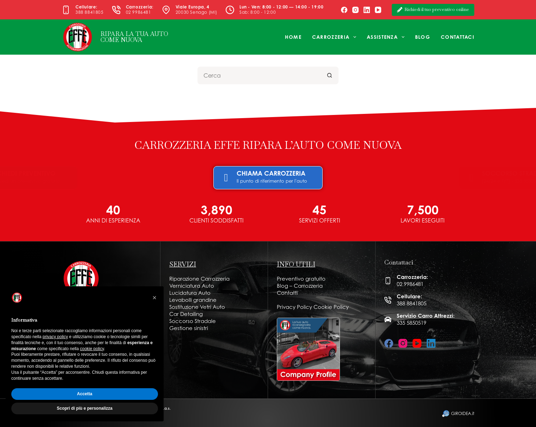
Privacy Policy (294, 307)
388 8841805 (89, 12)
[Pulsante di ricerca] (330, 75)
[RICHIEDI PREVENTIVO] (88, 177)
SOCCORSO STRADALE (407, 173)
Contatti (287, 292)
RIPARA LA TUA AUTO (134, 34)
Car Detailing (186, 314)
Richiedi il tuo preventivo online (433, 9)
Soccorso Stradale (192, 321)
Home (293, 37)
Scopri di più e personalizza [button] (84, 408)
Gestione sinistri (188, 328)
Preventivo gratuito (301, 278)
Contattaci (457, 37)
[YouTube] (378, 9)
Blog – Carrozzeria (300, 285)
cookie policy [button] (92, 348)
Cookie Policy (331, 307)
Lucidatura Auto (190, 292)
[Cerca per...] (259, 75)
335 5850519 (411, 322)
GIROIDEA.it (462, 413)
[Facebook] (344, 9)
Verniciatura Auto (191, 285)
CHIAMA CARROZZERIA (271, 173)
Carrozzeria (335, 37)
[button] (154, 297)
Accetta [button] (84, 393)
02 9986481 (138, 12)
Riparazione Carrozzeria (199, 278)
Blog (422, 37)
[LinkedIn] (367, 9)
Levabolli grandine (193, 300)
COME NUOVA (121, 40)
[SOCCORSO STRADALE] (363, 177)
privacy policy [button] (55, 336)
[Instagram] (355, 9)
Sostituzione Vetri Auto (197, 307)
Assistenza (387, 37)
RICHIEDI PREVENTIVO (131, 173)
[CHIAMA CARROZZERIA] (226, 177)
